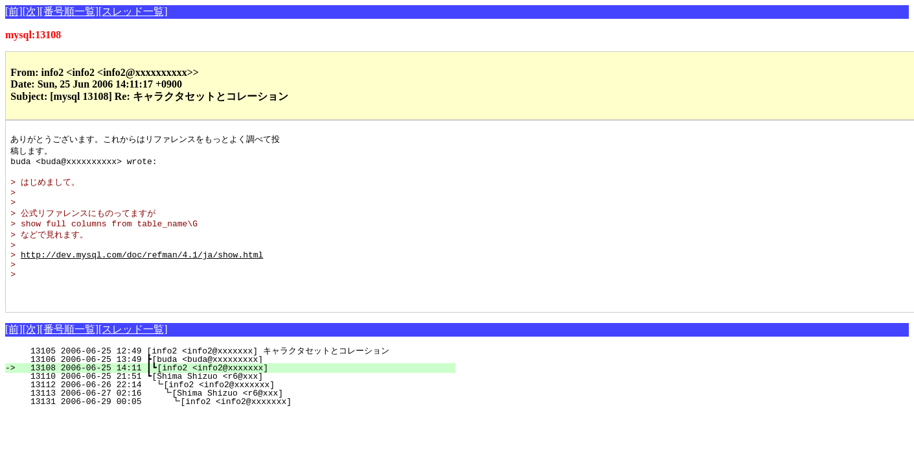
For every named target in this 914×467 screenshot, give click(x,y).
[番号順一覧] (69, 11)
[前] (14, 11)
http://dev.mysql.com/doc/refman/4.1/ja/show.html (142, 271)
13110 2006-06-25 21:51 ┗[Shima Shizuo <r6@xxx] (240, 401)
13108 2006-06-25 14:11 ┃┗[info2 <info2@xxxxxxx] (237, 392)
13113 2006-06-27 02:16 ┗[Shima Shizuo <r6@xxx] (238, 418)
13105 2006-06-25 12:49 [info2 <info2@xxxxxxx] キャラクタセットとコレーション (229, 375)
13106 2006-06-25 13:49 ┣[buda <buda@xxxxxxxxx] (240, 384)
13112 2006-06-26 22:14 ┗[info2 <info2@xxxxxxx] (239, 409)
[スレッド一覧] (133, 11)
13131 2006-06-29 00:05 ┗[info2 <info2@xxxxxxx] (237, 426)
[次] (31, 11)
